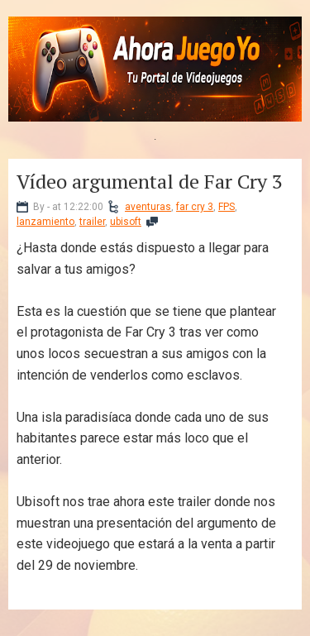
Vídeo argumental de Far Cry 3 (150, 181)
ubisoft (125, 221)
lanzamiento (45, 221)
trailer (92, 221)
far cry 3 (194, 207)
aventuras (148, 207)
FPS (226, 207)
